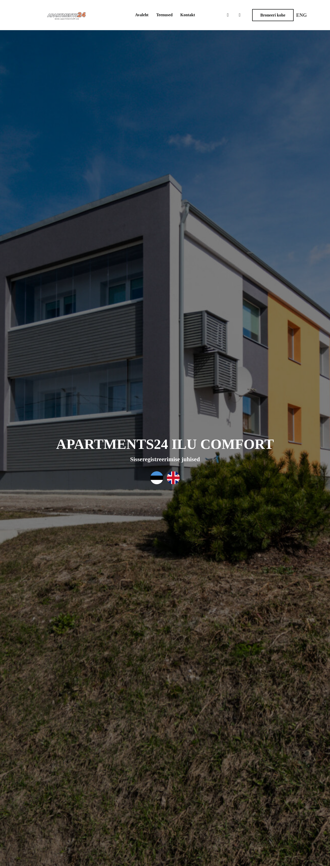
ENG (301, 15)
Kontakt (187, 15)
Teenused (164, 15)
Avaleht (141, 15)
